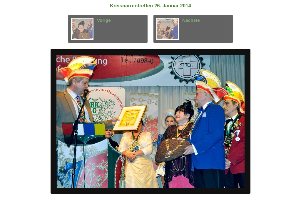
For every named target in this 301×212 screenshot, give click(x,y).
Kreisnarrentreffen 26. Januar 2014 (150, 6)
